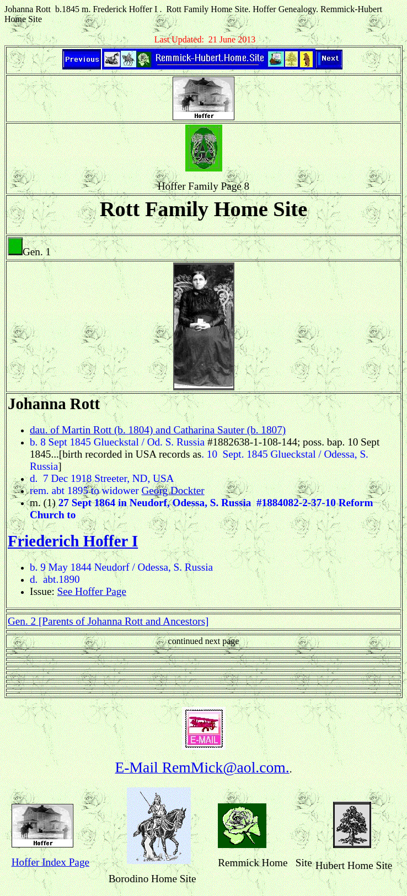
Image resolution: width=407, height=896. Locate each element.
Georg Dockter (173, 490)
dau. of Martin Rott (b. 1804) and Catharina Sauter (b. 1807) (158, 430)
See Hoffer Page (91, 591)
